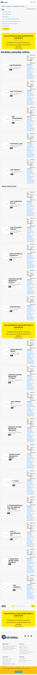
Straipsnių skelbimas (23, 650)
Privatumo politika (6, 660)
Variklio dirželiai (30, 78)
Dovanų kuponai (22, 661)
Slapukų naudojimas (6, 661)
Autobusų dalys (30, 68)
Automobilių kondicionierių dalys (29, 74)
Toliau (33, 606)
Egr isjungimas (5, 16)
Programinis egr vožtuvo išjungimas (10, 23)
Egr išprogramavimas (6, 11)
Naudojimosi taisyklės (7, 658)
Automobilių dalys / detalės (18, 6)
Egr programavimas (6, 14)
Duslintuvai (32, 77)
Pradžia (3, 6)
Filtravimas (6, 28)
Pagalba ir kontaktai (23, 647)
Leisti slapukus (18, 671)
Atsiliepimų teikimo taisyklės (8, 663)
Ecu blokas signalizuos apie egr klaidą (10, 18)
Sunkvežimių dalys (30, 69)
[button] (34, 2)
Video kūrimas (22, 658)
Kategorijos (8, 6)
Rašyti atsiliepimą (18, 48)
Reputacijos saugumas (24, 653)
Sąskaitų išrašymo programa (25, 660)
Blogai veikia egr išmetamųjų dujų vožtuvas (11, 21)
